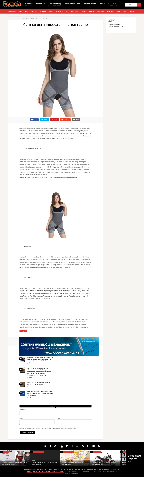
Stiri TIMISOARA (44, 471)
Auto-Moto (74, 11)
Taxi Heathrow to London (116, 26)
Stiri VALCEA (53, 471)
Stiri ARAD (33, 469)
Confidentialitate (89, 4)
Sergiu (33, 460)
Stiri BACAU (47, 469)
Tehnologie (59, 11)
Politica (131, 11)
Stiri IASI (90, 469)
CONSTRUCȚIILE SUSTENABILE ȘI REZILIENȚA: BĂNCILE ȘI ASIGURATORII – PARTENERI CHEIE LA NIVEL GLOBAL (40, 393)
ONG (124, 11)
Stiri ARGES (40, 469)
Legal (118, 11)
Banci (26, 11)
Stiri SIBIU (36, 471)
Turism (70, 15)
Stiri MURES (113, 469)
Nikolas (94, 460)
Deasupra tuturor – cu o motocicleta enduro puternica (104, 463)
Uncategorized (68, 452)
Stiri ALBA (27, 469)
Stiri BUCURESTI (63, 469)
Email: (58, 418)
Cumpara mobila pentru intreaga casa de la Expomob (44, 463)
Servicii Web (40, 4)
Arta (67, 11)
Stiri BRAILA (60, 471)
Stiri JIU (96, 469)
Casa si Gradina (38, 452)
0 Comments (43, 18)
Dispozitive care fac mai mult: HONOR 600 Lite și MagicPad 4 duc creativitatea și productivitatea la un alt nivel (40, 359)
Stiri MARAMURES (104, 469)
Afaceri (91, 11)
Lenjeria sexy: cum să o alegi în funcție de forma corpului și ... (14, 463)
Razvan (58, 28)
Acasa (29, 5)
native (29, 397)
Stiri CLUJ (71, 469)
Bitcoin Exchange (114, 24)
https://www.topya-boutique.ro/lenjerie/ (65, 177)
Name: (22, 418)
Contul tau (112, 5)
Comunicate (12, 11)
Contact (102, 4)
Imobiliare (110, 11)
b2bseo (30, 363)
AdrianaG (124, 460)
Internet (83, 11)
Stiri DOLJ (77, 469)
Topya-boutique (37, 267)
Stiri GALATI (84, 469)
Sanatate (43, 11)
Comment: (23, 409)
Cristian (30, 386)
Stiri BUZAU (54, 469)
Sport (51, 11)
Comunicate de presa (72, 4)
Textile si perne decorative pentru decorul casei (73, 463)
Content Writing (54, 5)
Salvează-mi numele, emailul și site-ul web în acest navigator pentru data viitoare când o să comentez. (48, 428)
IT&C (20, 11)
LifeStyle (34, 11)
